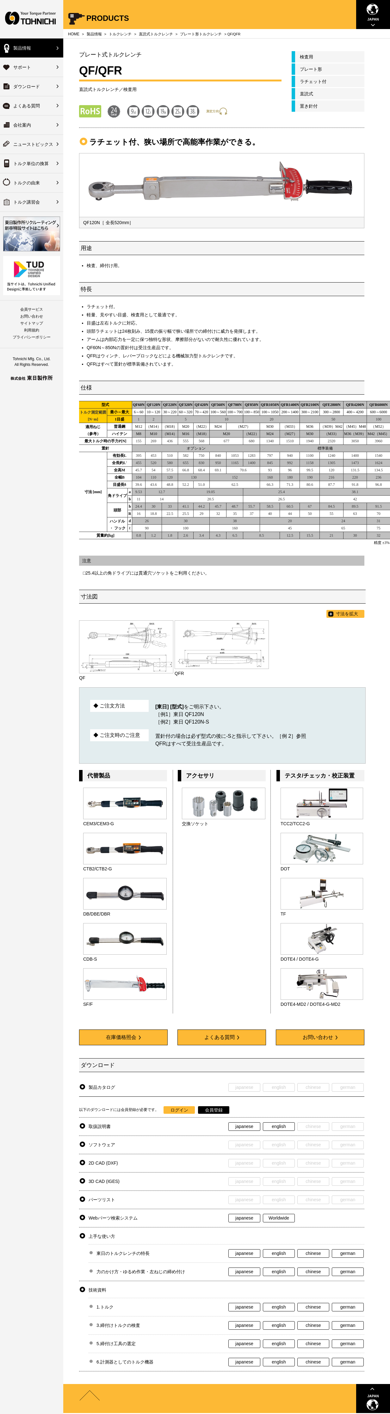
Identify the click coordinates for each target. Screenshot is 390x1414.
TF (283, 913)
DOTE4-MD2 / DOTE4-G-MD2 (310, 1004)
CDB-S (90, 959)
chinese (313, 1253)
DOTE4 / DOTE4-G (300, 959)
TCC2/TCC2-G (295, 823)
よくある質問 (26, 105)
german (347, 1253)
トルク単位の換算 (31, 163)
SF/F (88, 1004)
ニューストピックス (33, 144)
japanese (244, 1126)
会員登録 (214, 1110)
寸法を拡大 (347, 613)
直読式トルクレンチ (156, 34)
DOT (285, 868)
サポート (22, 67)
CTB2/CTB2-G (97, 868)
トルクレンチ (120, 34)
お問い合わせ (31, 316)
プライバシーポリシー (32, 337)
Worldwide (279, 1217)
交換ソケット (195, 823)
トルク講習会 (26, 202)
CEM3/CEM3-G (98, 823)
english (279, 1126)
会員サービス (31, 309)
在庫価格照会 (123, 1037)
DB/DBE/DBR (96, 913)
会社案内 (22, 125)
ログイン (179, 1110)
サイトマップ (31, 323)
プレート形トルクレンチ (201, 34)
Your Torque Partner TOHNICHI (31, 19)
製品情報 (22, 48)
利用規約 (31, 330)
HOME (73, 34)
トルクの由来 (26, 182)
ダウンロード (26, 86)
